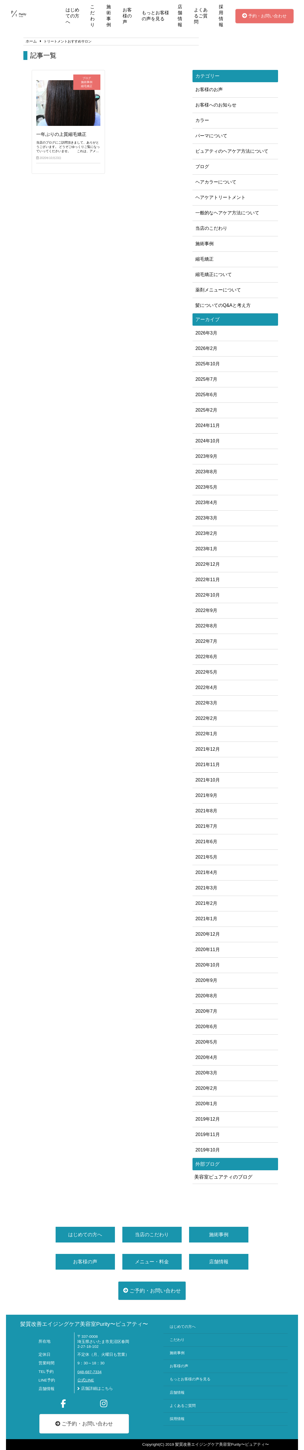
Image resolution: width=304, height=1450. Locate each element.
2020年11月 (207, 949)
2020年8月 (206, 995)
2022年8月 (206, 625)
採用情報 (221, 15)
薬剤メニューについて (218, 289)
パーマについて (211, 135)
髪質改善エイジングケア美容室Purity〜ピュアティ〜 (84, 1324)
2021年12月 (207, 749)
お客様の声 (127, 15)
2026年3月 (206, 333)
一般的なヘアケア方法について (227, 212)
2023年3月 (206, 517)
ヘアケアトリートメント (220, 197)
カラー (202, 120)
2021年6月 (206, 841)
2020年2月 (206, 1088)
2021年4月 (206, 872)
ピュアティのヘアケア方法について (231, 151)
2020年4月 (206, 1057)
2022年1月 (206, 733)
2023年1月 (206, 548)
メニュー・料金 (152, 1261)
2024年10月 (207, 440)
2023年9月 (206, 456)
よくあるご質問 (201, 15)
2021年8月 (206, 810)
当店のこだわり (211, 228)
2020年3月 (206, 1072)
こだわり (92, 15)
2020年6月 (206, 1026)
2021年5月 (206, 857)
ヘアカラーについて (215, 182)
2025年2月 (206, 410)
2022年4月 (206, 687)
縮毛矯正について (213, 274)
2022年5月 (206, 672)
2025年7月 (206, 379)
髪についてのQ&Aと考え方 (223, 305)
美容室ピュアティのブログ (223, 1177)
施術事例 (108, 15)
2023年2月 (206, 533)
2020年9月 (206, 980)
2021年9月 (206, 795)
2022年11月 (207, 579)
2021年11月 (207, 764)
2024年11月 (207, 425)
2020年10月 (207, 964)
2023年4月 (206, 502)
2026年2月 (206, 348)
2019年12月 (207, 1119)
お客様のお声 (209, 89)
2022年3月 (206, 702)
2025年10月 (207, 363)
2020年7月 (206, 1011)
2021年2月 (206, 903)
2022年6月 (206, 656)
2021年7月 (206, 826)
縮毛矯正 (204, 259)
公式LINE (85, 1380)
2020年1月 (206, 1103)
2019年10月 (207, 1149)
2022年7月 (206, 641)
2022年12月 (207, 564)
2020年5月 (206, 1042)
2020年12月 (207, 934)
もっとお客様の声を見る (155, 15)
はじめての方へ (72, 15)
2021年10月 (207, 780)
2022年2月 (206, 718)
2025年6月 (206, 394)
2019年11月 (207, 1134)
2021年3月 (206, 887)
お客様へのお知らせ (215, 104)
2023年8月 (206, 471)
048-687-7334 (89, 1372)
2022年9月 (206, 610)
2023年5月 (206, 487)
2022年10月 (207, 595)
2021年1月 (206, 918)
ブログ (202, 166)
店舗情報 (180, 15)
